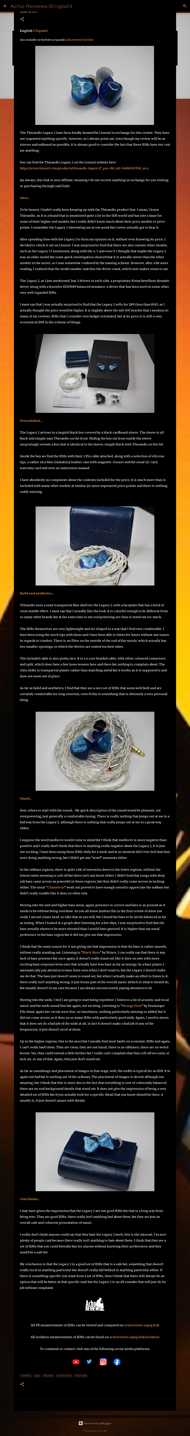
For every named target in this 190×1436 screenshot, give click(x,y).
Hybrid (25, 1376)
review (48, 1376)
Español (41, 31)
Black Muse (91, 952)
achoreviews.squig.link (141, 1325)
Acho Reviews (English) (41, 6)
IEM (37, 1376)
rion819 (104, 1431)
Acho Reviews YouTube (80, 39)
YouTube (80, 1376)
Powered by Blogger (95, 1423)
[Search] (185, 5)
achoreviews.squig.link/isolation (134, 1337)
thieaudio (64, 1376)
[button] (22, 19)
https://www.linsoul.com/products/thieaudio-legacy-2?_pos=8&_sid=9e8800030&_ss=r (84, 168)
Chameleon (55, 887)
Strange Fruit (132, 1006)
